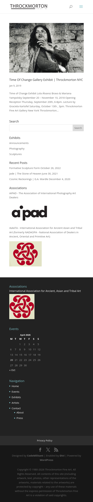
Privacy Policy (44, 440)
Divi (62, 455)
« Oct (12, 370)
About (20, 412)
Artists (15, 402)
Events (15, 391)
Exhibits (16, 397)
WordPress (46, 460)
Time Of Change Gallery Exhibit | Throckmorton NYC (46, 80)
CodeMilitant (35, 455)
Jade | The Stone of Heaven (25, 173)
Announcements (19, 143)
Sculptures (15, 154)
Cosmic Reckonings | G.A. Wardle (28, 179)
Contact (16, 408)
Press (19, 418)
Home (15, 386)
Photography (16, 148)
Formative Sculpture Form (24, 168)
